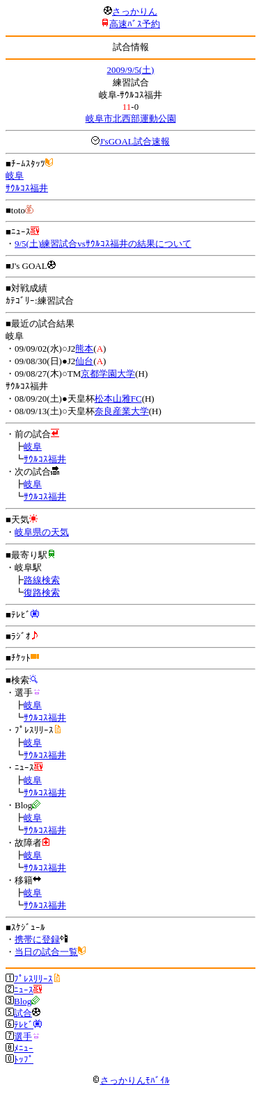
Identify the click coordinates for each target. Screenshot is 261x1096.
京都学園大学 (108, 373)
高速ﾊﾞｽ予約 (134, 24)
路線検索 (42, 580)
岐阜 (15, 175)
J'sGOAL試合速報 (135, 141)
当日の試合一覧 (46, 952)
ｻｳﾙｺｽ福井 (27, 188)
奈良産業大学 (122, 411)
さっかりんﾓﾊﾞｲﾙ (131, 1080)
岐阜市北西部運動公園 (131, 118)
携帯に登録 (37, 939)
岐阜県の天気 (42, 532)
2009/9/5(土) (131, 70)
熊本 (84, 348)
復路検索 (42, 592)
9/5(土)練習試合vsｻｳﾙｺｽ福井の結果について (103, 243)
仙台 (84, 361)
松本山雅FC (118, 398)
